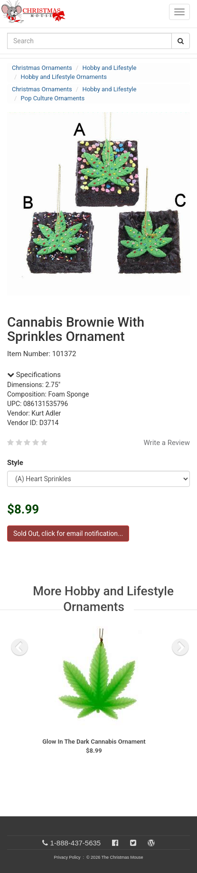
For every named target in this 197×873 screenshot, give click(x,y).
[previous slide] (19, 647)
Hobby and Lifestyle (109, 67)
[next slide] (180, 647)
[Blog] (151, 843)
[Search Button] (180, 41)
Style (17, 462)
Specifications (34, 374)
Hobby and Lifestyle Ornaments (64, 76)
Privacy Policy (67, 857)
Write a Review (166, 442)
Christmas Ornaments (42, 67)
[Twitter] (133, 843)
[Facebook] (115, 843)
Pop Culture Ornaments (53, 98)
